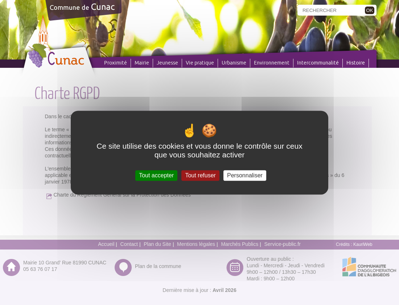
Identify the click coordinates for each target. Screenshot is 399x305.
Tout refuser (200, 175)
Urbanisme (234, 63)
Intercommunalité (318, 63)
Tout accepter (156, 175)
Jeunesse (167, 63)
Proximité (115, 63)
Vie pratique (200, 63)
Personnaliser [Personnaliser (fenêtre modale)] (245, 175)
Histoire (355, 63)
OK (369, 10)
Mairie (142, 63)
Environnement (271, 63)
